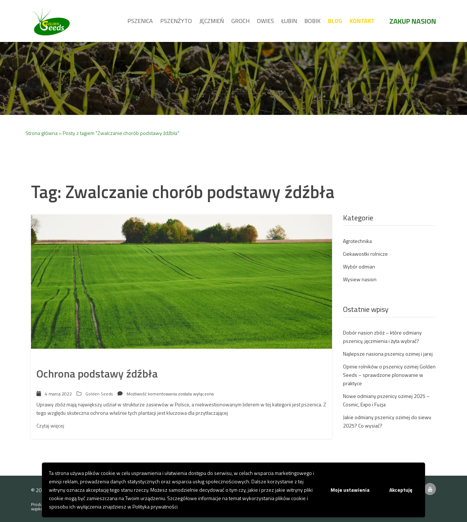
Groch (240, 20)
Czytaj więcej (50, 425)
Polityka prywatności (155, 506)
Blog (335, 20)
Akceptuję (400, 490)
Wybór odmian (359, 266)
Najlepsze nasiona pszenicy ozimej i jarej (388, 353)
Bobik (312, 20)
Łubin (289, 20)
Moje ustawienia (350, 490)
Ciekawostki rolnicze (365, 254)
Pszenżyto (176, 20)
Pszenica (140, 20)
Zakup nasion (412, 21)
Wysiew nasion (360, 279)
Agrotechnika (357, 241)
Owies (265, 20)
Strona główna (42, 133)
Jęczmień (211, 20)
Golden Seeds (99, 393)
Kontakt (362, 20)
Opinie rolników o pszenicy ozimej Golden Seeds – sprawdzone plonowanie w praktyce (389, 375)
